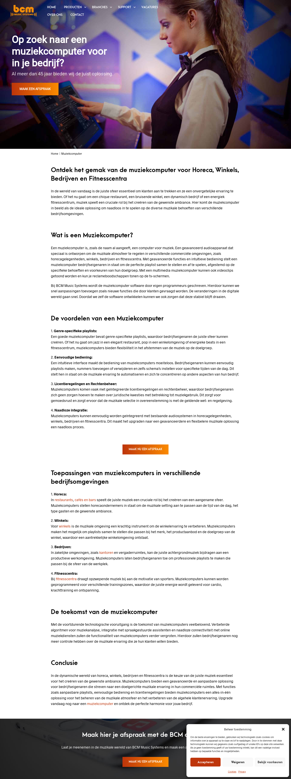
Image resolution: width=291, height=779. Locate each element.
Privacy (242, 771)
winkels (65, 526)
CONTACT (77, 15)
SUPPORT (124, 7)
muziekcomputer (100, 703)
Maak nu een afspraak (145, 449)
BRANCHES (99, 7)
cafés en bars (85, 500)
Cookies (232, 771)
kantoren (106, 552)
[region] (145, 74)
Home (54, 153)
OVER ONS (54, 15)
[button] (283, 729)
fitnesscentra (66, 579)
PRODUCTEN (73, 7)
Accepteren (206, 762)
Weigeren (237, 762)
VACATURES (149, 7)
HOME (51, 7)
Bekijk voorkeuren (270, 762)
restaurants (64, 500)
